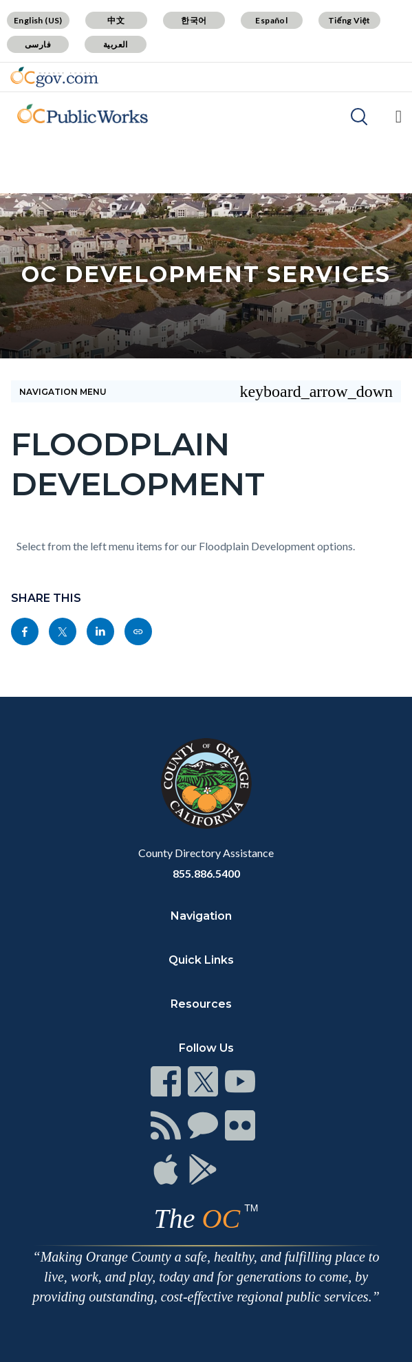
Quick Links (201, 959)
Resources (201, 1003)
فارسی (38, 44)
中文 (115, 20)
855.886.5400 (206, 873)
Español (271, 20)
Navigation (201, 915)
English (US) (38, 20)
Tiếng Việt (349, 20)
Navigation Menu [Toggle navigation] (206, 391)
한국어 (193, 20)
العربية (115, 44)
